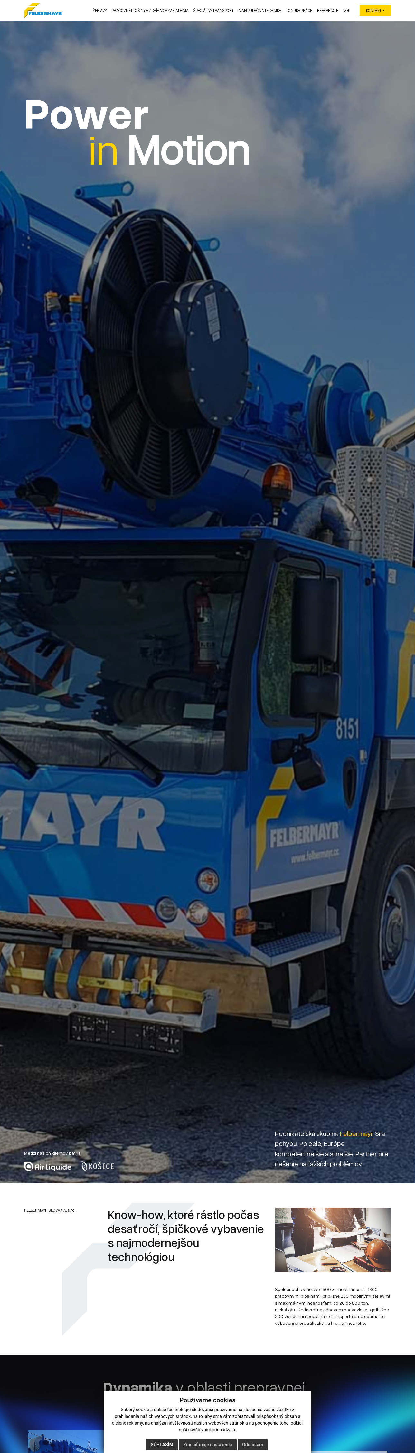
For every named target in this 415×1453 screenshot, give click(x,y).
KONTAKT (374, 10)
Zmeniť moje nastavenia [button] (207, 1444)
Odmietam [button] (252, 1444)
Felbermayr (356, 1133)
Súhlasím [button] (162, 1444)
